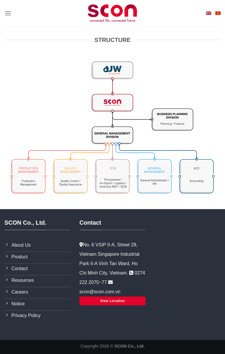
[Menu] (7, 13)
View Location (112, 301)
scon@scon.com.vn (99, 291)
